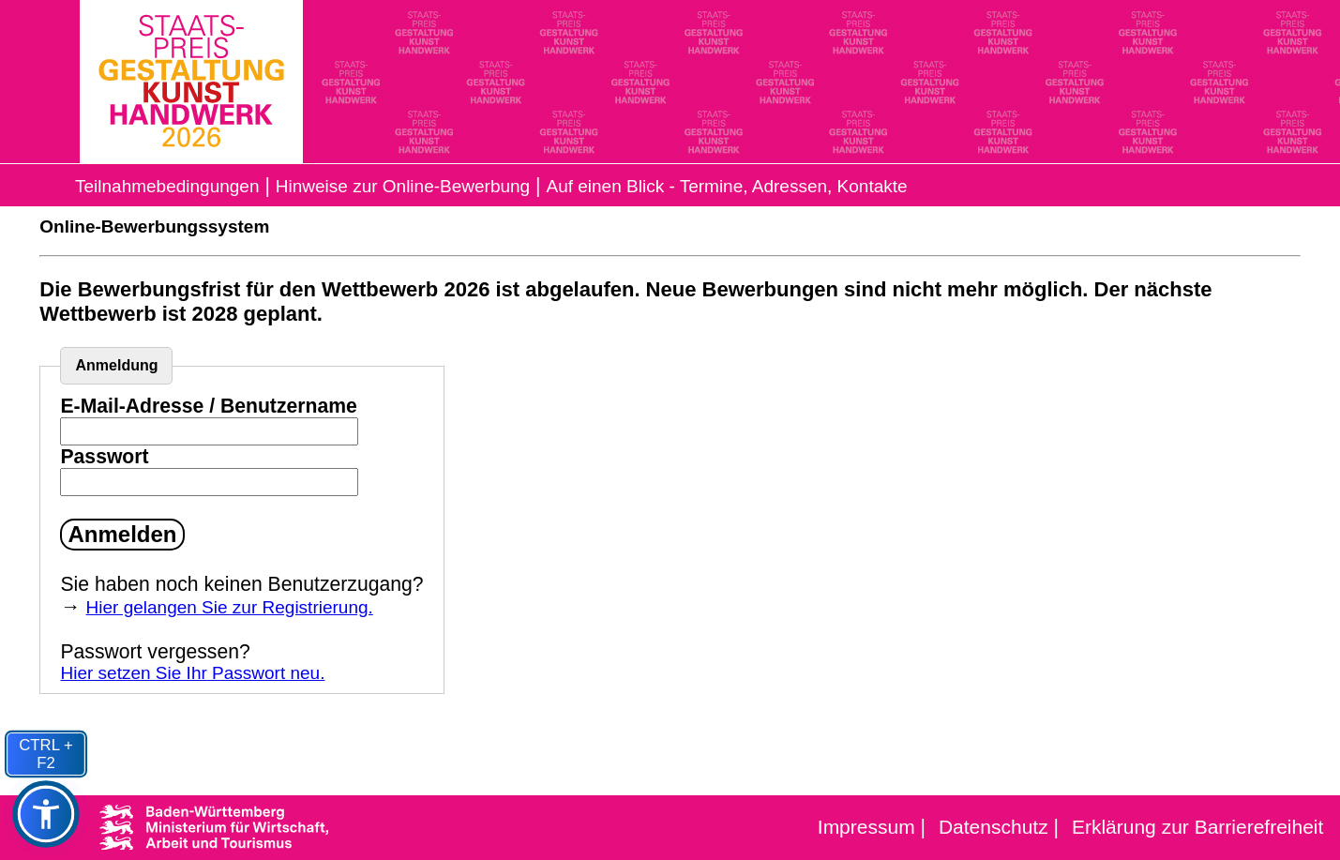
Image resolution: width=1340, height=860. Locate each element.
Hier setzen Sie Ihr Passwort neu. (192, 673)
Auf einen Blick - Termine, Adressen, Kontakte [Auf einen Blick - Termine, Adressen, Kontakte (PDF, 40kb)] (726, 186)
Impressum (866, 826)
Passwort (104, 456)
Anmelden (122, 534)
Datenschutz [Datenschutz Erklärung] (993, 826)
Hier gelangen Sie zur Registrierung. (229, 607)
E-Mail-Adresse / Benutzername (208, 405)
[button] (46, 814)
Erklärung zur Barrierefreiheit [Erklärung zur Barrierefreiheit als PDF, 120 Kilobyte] (1197, 826)
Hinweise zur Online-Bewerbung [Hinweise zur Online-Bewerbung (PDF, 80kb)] (403, 186)
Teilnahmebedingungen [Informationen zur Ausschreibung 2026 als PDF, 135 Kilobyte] (167, 186)
